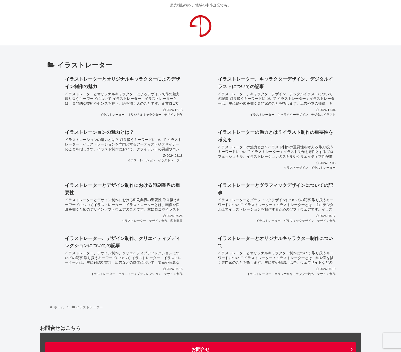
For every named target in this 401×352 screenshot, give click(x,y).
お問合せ (200, 302)
